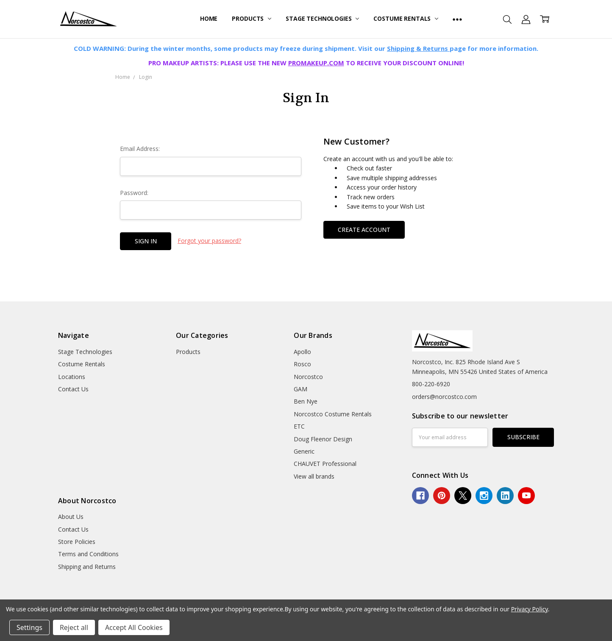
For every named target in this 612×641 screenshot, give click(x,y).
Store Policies (76, 542)
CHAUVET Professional (325, 464)
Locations (71, 377)
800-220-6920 (431, 384)
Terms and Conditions (88, 554)
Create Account (364, 230)
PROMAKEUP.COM (316, 63)
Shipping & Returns (418, 48)
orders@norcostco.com (444, 397)
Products (251, 18)
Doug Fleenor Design (323, 439)
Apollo (302, 352)
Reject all (74, 627)
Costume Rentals (405, 18)
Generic (304, 451)
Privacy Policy (529, 609)
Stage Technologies (322, 18)
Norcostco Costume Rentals (333, 414)
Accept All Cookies (134, 627)
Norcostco (308, 377)
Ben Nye (305, 401)
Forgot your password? (209, 241)
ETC (299, 426)
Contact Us (73, 389)
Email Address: (140, 149)
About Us (70, 517)
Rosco (302, 364)
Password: (134, 193)
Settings (29, 627)
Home (208, 18)
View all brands (314, 476)
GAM (300, 389)
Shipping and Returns (87, 567)
